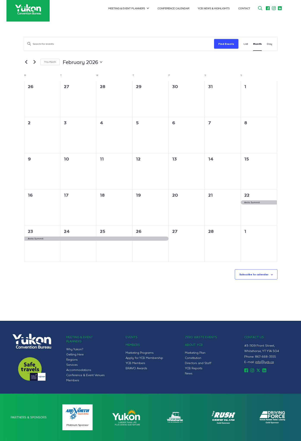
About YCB (194, 344)
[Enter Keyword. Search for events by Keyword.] (119, 44)
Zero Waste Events (201, 337)
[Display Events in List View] (246, 44)
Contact (244, 8)
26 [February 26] (139, 231)
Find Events (226, 44)
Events (131, 337)
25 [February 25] (102, 231)
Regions (72, 359)
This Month (50, 62)
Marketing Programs (140, 352)
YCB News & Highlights (214, 8)
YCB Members (135, 362)
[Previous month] (26, 62)
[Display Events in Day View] (269, 44)
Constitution (193, 357)
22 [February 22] (246, 194)
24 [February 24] (67, 231)
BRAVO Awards (136, 368)
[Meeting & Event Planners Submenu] (149, 8)
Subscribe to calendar (253, 274)
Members (72, 380)
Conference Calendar (173, 8)
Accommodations (78, 369)
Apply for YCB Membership (144, 357)
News (188, 373)
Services (72, 364)
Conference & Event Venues (85, 374)
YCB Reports (193, 368)
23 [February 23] (30, 231)
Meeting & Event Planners (126, 8)
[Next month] (34, 62)
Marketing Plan (195, 352)
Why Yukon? (74, 349)
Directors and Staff (198, 362)
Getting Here (75, 354)
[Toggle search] (260, 8)
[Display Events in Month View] (257, 44)
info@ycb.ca (264, 361)
